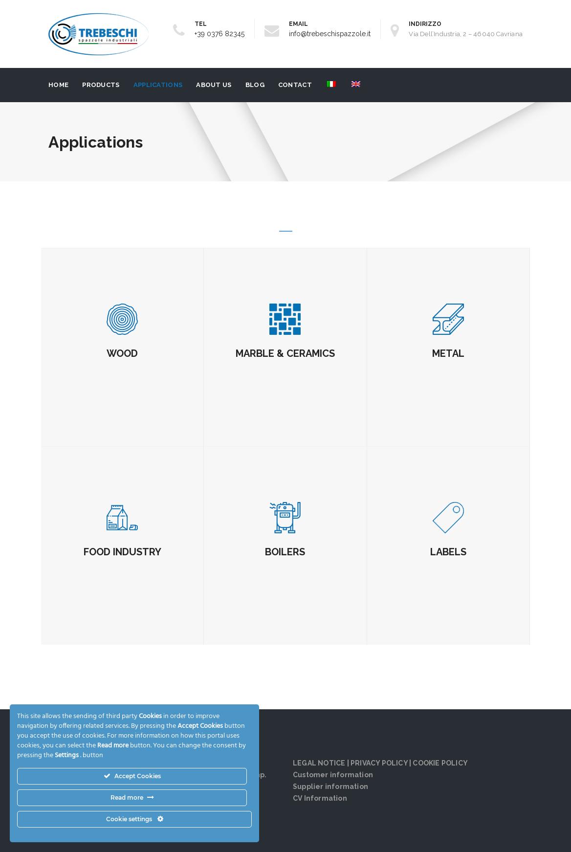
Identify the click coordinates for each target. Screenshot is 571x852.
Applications (158, 84)
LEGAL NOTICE (319, 763)
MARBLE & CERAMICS (285, 353)
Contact (295, 84)
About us (213, 84)
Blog (254, 84)
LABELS (448, 552)
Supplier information (330, 786)
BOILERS (285, 552)
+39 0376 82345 (219, 34)
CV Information (320, 798)
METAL (448, 353)
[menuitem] (331, 85)
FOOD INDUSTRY (122, 552)
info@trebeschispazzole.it (330, 34)
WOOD (122, 353)
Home (58, 84)
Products (100, 84)
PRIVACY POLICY (379, 763)
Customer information (333, 775)
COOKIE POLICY (440, 763)
